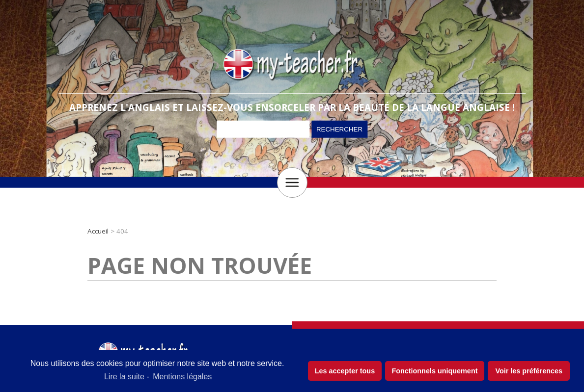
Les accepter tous (345, 371)
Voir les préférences (528, 371)
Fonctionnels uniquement (434, 371)
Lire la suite (124, 376)
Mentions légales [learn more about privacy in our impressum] (182, 376)
